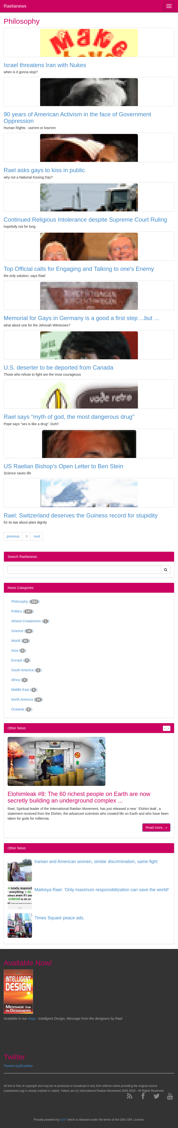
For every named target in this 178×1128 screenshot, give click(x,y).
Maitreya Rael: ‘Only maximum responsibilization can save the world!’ (101, 889)
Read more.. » (156, 827)
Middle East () (24, 690)
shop (32, 1018)
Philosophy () (25, 602)
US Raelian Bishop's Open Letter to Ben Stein (63, 466)
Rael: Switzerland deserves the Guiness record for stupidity (81, 515)
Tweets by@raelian (18, 1066)
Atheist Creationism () (30, 621)
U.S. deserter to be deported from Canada (58, 367)
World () (20, 641)
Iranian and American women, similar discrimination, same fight (95, 861)
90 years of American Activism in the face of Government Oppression (77, 117)
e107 (63, 1119)
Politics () (22, 611)
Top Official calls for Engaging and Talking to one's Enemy (79, 268)
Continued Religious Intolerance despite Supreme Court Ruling (85, 219)
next (37, 536)
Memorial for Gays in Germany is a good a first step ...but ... (81, 318)
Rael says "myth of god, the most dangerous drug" (69, 416)
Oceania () (21, 709)
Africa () (19, 680)
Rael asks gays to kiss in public (44, 170)
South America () (26, 670)
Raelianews (15, 6)
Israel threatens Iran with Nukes (45, 65)
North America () (27, 699)
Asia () (18, 650)
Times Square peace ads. (59, 917)
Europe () (21, 660)
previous (13, 536)
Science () (22, 631)
